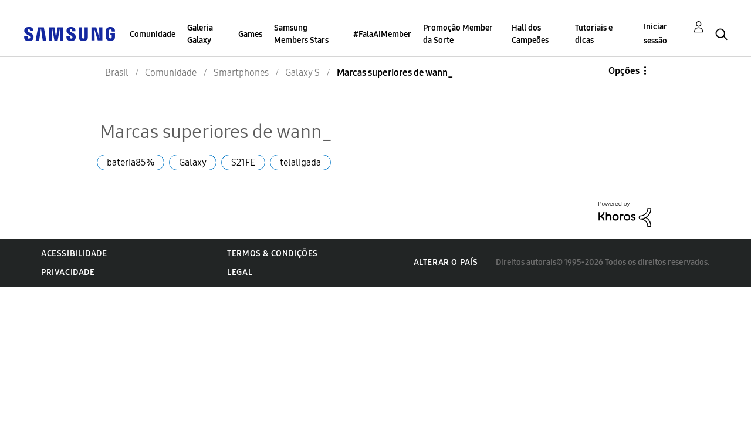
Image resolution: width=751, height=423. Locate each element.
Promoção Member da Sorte (457, 34)
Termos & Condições (272, 253)
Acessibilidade (74, 253)
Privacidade (68, 272)
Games (250, 34)
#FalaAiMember (382, 34)
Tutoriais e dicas (594, 34)
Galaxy (193, 162)
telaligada (300, 162)
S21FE (243, 162)
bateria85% (130, 162)
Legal (239, 272)
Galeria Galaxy (200, 34)
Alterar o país (446, 262)
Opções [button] (624, 70)
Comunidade (152, 34)
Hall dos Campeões (530, 34)
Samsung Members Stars (301, 34)
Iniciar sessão (655, 34)
